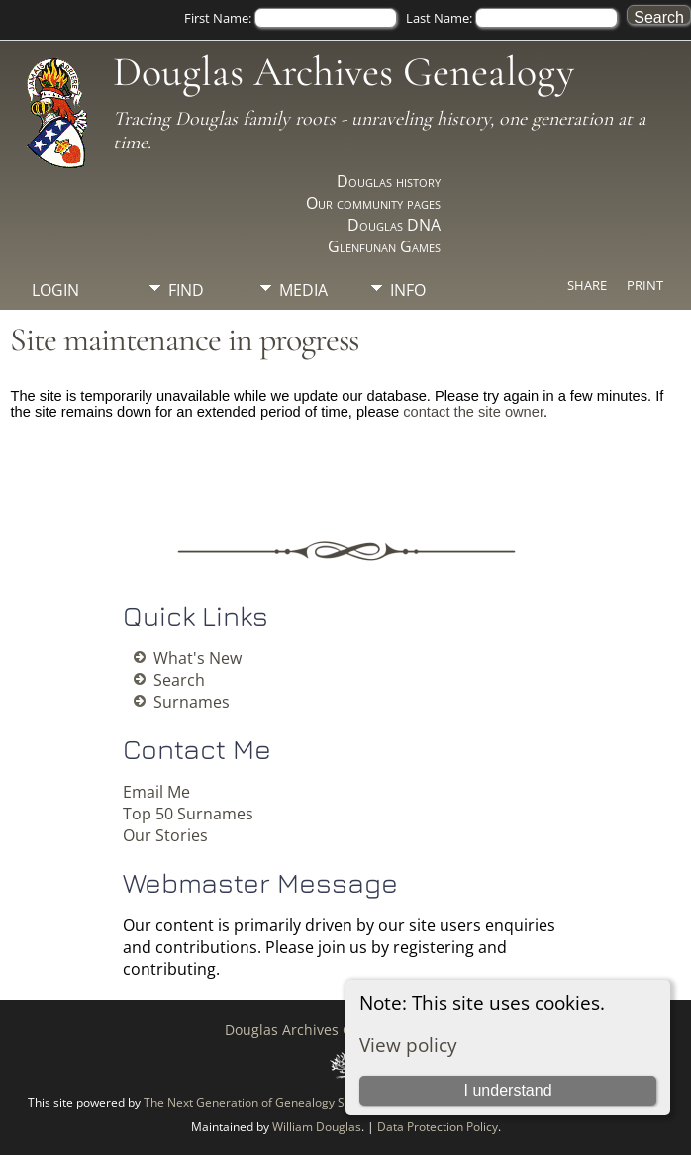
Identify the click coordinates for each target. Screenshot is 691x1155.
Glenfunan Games (384, 246)
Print (645, 285)
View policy (408, 1044)
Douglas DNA (394, 225)
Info (408, 290)
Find (186, 290)
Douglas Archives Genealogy (343, 72)
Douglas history (389, 181)
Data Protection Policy (437, 1126)
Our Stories (165, 835)
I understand (508, 1090)
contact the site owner (473, 412)
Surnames (191, 702)
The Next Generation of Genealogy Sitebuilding (273, 1102)
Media (303, 290)
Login (55, 290)
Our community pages (373, 203)
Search (179, 680)
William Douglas (316, 1126)
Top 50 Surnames (188, 813)
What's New (197, 658)
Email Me (156, 792)
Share (587, 285)
